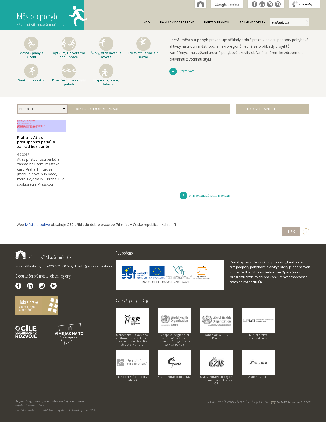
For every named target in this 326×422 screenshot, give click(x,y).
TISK (291, 231)
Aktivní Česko (258, 377)
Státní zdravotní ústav (174, 377)
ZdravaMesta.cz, (28, 266)
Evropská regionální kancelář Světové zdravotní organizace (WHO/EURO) (174, 339)
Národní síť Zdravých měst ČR (43, 257)
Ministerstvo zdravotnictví (258, 336)
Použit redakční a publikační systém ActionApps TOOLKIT (56, 410)
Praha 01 (26, 108)
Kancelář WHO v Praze (216, 336)
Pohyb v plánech (216, 22)
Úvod (146, 22)
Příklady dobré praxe (177, 22)
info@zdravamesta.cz (30, 405)
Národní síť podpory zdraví (132, 378)
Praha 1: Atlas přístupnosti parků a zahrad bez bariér (36, 142)
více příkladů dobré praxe (209, 195)
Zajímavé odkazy (252, 22)
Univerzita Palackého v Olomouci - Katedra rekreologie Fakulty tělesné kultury (132, 339)
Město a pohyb (50, 16)
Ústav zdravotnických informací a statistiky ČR (216, 380)
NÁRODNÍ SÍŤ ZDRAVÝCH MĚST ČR (231, 402)
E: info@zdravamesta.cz (93, 266)
